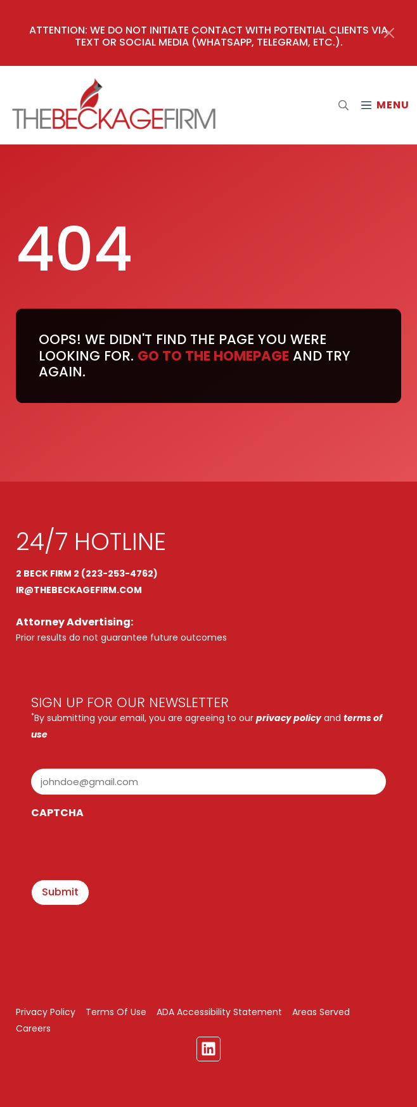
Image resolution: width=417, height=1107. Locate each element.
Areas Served (321, 1012)
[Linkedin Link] (208, 1049)
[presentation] (127, 851)
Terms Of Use (116, 1012)
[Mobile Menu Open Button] (384, 105)
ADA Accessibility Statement (219, 1012)
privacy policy (288, 718)
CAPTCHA (57, 812)
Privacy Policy (45, 1012)
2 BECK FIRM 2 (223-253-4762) (87, 573)
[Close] (389, 33)
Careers (33, 1028)
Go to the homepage (213, 356)
